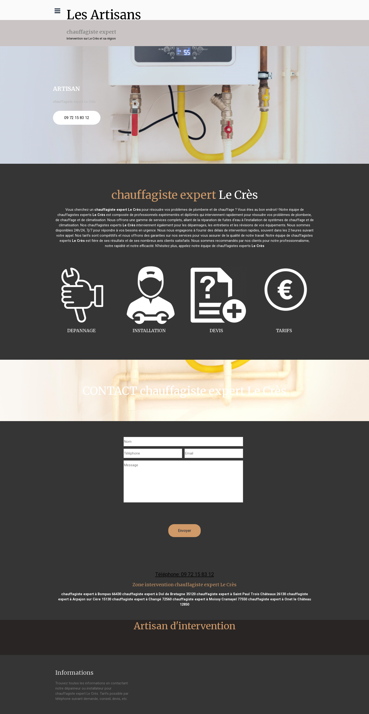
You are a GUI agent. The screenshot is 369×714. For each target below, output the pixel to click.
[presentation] (159, 515)
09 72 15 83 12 (76, 118)
